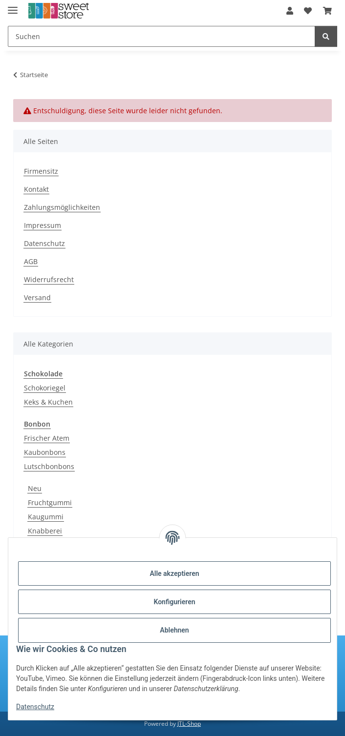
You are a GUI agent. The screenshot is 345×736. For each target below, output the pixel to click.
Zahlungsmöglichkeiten (62, 207)
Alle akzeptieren (174, 573)
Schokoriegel (44, 387)
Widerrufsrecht (49, 279)
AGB (31, 261)
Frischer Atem (46, 438)
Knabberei (45, 530)
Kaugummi (46, 516)
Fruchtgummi (50, 502)
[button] (290, 10)
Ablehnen (174, 630)
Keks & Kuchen (48, 402)
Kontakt (36, 189)
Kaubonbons (44, 452)
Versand (37, 297)
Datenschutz (35, 707)
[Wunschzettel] (308, 10)
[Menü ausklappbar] (13, 6)
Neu (35, 488)
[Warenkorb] (327, 10)
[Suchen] (161, 36)
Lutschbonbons (49, 466)
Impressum (42, 225)
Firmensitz (41, 171)
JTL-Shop (189, 723)
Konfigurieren (174, 602)
